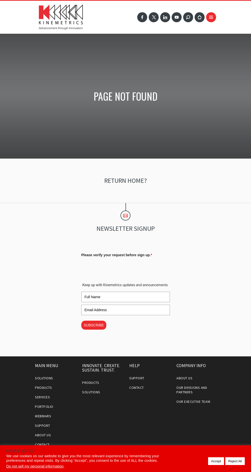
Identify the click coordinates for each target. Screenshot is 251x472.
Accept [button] (216, 461)
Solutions (44, 378)
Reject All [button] (235, 461)
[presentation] (119, 268)
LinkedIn (165, 17)
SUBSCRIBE (94, 325)
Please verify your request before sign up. (116, 255)
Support (42, 425)
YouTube (177, 17)
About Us (43, 435)
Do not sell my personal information (35, 466)
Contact (42, 444)
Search (188, 17)
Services (42, 397)
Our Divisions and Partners (191, 389)
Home (200, 17)
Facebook (142, 17)
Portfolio (44, 406)
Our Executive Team (193, 401)
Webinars (43, 416)
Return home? (125, 180)
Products (43, 387)
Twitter (154, 17)
